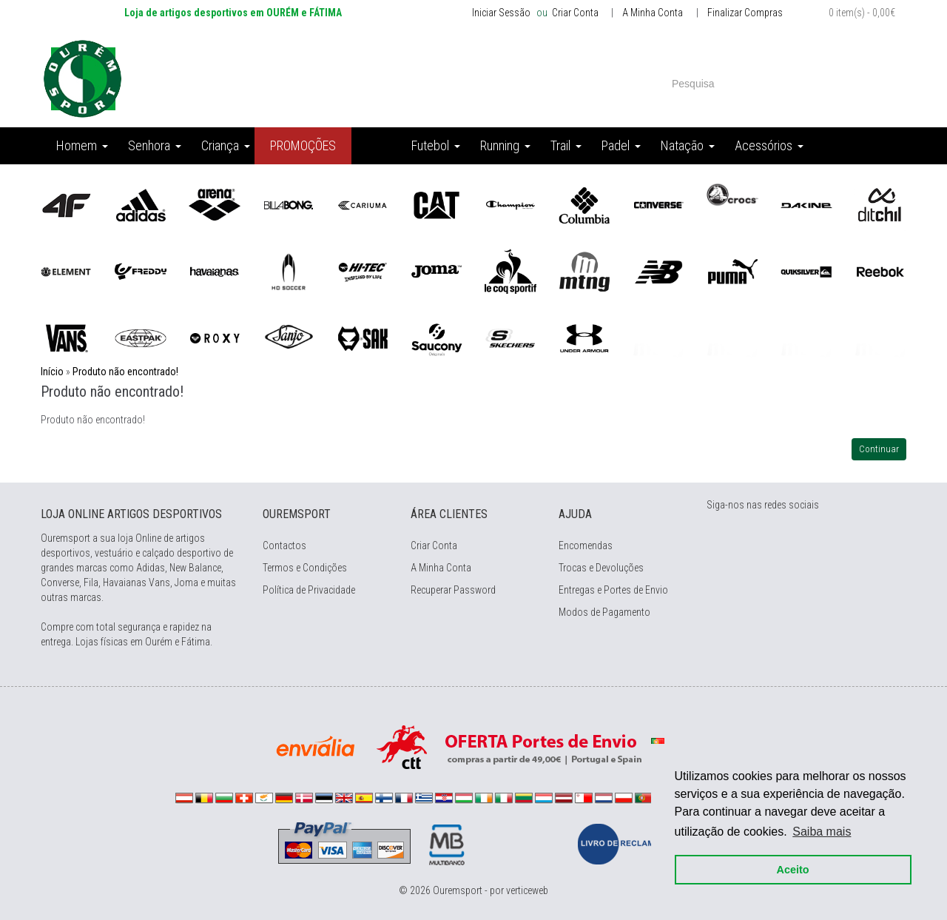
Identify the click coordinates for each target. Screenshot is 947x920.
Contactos (284, 545)
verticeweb (527, 890)
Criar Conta (574, 13)
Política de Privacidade (309, 590)
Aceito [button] (793, 870)
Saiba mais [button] (822, 831)
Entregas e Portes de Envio (613, 590)
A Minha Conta (652, 13)
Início (52, 371)
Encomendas (586, 545)
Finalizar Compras (745, 13)
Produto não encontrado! (125, 371)
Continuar (879, 448)
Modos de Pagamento (604, 612)
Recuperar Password (453, 590)
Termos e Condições (305, 568)
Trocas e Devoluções (601, 568)
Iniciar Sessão (501, 13)
